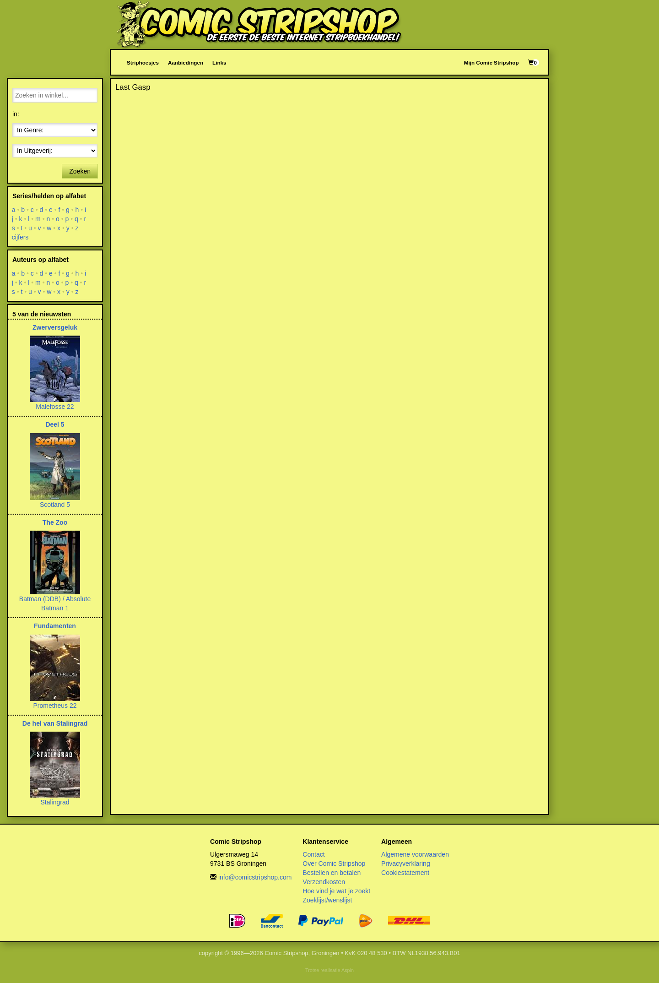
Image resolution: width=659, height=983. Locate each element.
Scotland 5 (55, 504)
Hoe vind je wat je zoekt (336, 891)
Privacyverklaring (405, 863)
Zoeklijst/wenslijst (327, 900)
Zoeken (80, 171)
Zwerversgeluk (54, 327)
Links (219, 62)
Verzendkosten (323, 881)
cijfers (20, 237)
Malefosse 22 (55, 406)
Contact (313, 854)
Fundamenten (55, 626)
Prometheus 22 (55, 705)
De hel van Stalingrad (54, 723)
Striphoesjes (143, 62)
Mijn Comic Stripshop (491, 62)
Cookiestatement (405, 872)
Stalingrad (54, 802)
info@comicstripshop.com (255, 877)
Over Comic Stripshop (333, 863)
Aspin (347, 970)
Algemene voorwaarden (415, 854)
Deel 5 (54, 424)
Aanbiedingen (185, 62)
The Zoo (55, 522)
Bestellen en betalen (331, 872)
